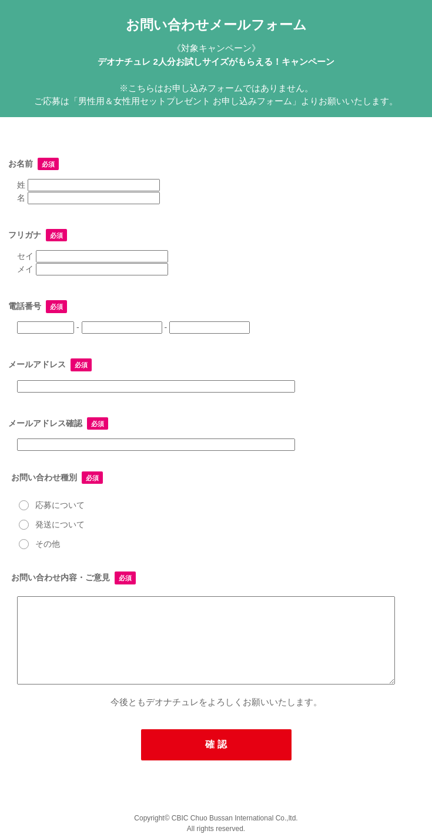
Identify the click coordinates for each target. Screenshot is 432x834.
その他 (38, 542)
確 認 (215, 744)
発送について (51, 522)
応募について (51, 503)
